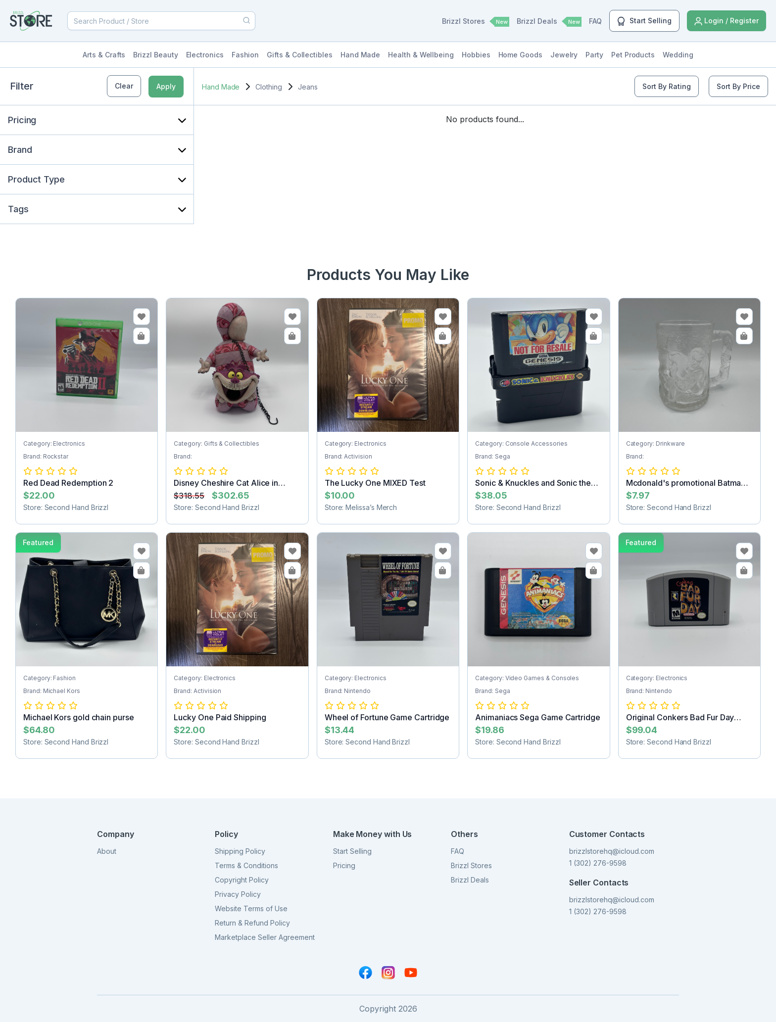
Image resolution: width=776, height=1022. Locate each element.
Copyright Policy (242, 880)
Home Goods (520, 54)
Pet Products (633, 54)
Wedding (678, 54)
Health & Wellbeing (421, 54)
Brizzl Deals (549, 22)
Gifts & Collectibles (300, 54)
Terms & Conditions (246, 865)
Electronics (205, 54)
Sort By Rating (666, 86)
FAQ (595, 21)
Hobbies (476, 54)
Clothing (268, 87)
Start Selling (644, 21)
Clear (124, 86)
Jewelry (564, 54)
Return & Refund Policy (252, 923)
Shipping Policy (240, 851)
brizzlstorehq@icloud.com (611, 851)
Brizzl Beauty (155, 54)
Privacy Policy (238, 894)
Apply (166, 86)
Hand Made (360, 54)
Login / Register (726, 21)
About (106, 851)
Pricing (344, 865)
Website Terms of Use (251, 908)
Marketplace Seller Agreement (265, 937)
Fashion (245, 54)
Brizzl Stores (475, 22)
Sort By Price (738, 86)
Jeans (308, 87)
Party (594, 54)
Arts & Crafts (104, 54)
